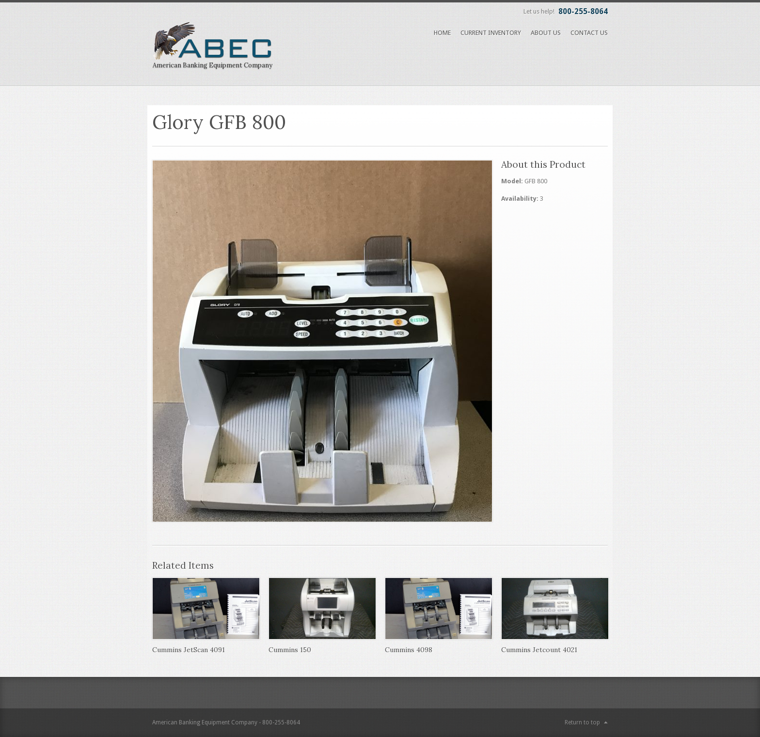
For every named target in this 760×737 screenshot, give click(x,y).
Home (442, 32)
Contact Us (589, 32)
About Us (546, 32)
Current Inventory (490, 32)
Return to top (582, 722)
